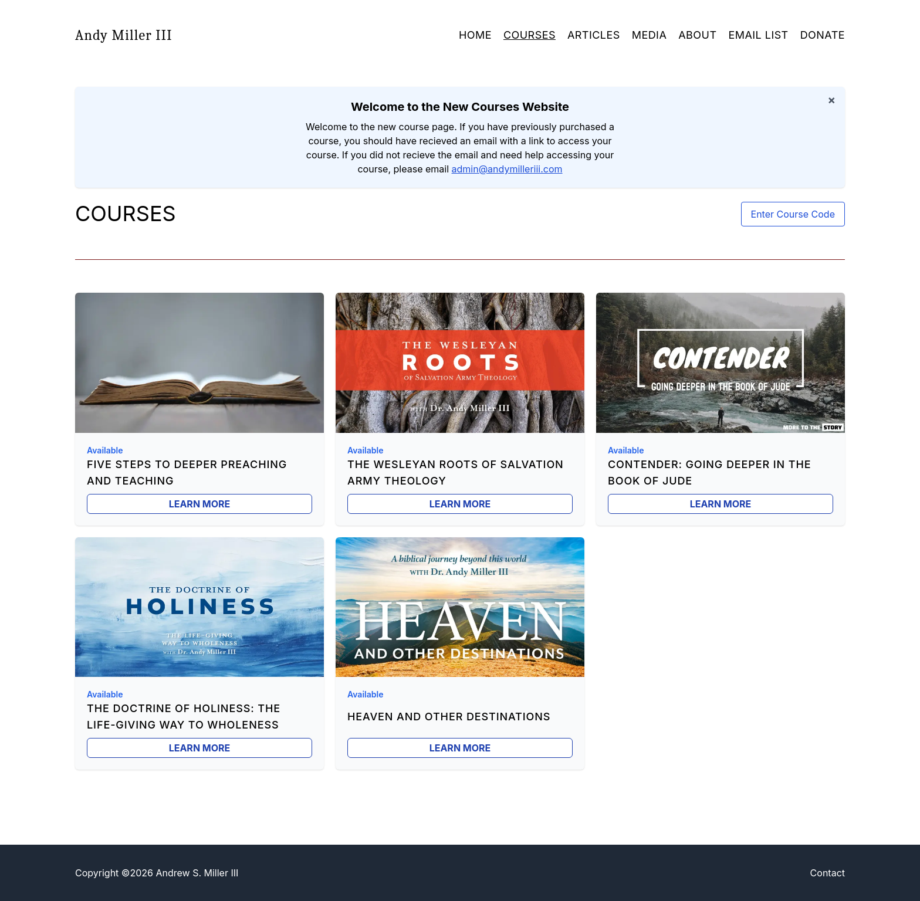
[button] (649, 35)
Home (475, 35)
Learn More (200, 504)
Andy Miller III (123, 35)
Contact (827, 873)
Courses (529, 35)
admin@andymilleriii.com (507, 169)
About (697, 35)
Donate (822, 35)
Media (649, 35)
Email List (758, 35)
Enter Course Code (793, 214)
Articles (593, 35)
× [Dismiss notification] (831, 100)
